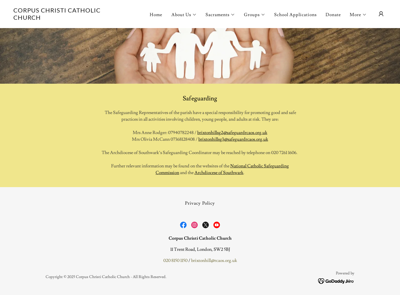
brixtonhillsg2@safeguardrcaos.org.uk (232, 132)
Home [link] (156, 15)
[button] (184, 14)
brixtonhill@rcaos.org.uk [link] (214, 260)
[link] (65, 18)
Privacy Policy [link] (200, 203)
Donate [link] (333, 15)
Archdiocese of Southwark (218, 172)
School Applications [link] (295, 15)
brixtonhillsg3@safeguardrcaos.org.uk (233, 139)
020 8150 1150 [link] (175, 260)
